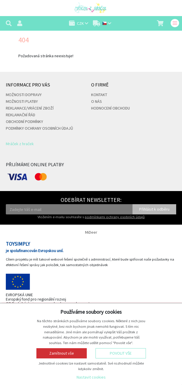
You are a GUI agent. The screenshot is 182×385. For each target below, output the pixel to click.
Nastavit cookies (91, 377)
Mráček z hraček (20, 143)
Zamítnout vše (61, 353)
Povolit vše (121, 353)
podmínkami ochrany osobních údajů (115, 217)
